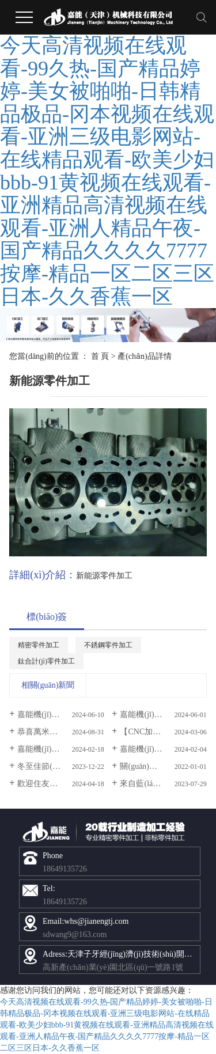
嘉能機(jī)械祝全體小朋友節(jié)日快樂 (163, 714)
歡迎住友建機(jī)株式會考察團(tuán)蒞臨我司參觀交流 (60, 783)
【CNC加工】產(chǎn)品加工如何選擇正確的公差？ (163, 731)
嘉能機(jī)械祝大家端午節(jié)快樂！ (60, 714)
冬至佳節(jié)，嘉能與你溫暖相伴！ (60, 766)
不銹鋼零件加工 (108, 645)
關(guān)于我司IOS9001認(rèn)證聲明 (163, 766)
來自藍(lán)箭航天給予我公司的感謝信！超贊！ (163, 783)
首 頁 (100, 356)
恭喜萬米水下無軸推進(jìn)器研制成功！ (60, 731)
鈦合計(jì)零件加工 (46, 661)
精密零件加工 (38, 645)
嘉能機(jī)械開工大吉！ (58, 749)
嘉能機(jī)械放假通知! (158, 749)
